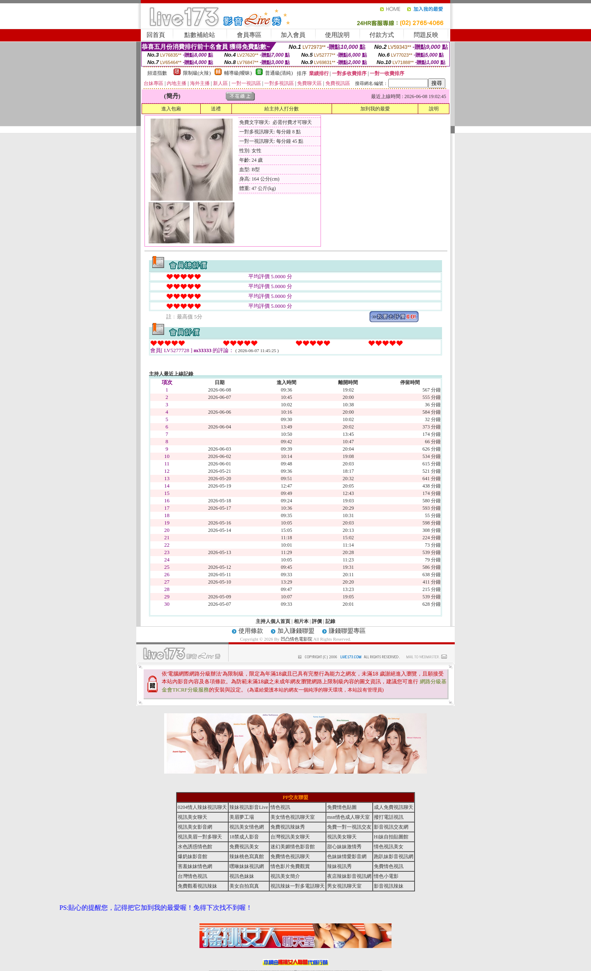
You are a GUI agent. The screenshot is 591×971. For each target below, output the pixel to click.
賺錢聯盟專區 (347, 630)
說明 (434, 109)
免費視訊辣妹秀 (287, 827)
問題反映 (426, 35)
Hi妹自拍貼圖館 (391, 837)
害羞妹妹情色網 (195, 866)
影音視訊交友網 (391, 827)
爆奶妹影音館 (192, 856)
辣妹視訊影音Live (248, 807)
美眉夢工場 (241, 817)
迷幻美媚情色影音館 (292, 847)
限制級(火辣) (197, 73)
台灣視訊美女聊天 (290, 837)
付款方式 (381, 35)
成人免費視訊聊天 (393, 807)
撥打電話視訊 (388, 817)
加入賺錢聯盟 (295, 630)
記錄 (330, 621)
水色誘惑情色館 (195, 847)
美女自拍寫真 (244, 886)
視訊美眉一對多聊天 (200, 837)
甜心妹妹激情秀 (344, 847)
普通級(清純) (279, 73)
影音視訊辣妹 (388, 886)
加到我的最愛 (375, 109)
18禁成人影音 (244, 837)
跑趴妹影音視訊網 (393, 856)
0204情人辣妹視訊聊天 (202, 807)
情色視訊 (280, 807)
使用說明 (337, 35)
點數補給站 (199, 35)
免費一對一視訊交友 (349, 827)
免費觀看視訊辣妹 (197, 886)
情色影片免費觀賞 (290, 866)
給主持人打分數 (281, 109)
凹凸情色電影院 (296, 639)
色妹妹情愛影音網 (347, 856)
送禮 (216, 109)
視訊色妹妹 (241, 876)
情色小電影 (386, 876)
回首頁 (156, 35)
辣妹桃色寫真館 (246, 856)
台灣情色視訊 (192, 876)
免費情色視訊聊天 (290, 856)
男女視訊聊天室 (344, 886)
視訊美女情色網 (246, 827)
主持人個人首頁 (273, 621)
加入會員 (293, 35)
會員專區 (249, 35)
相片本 (301, 621)
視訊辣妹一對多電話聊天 (297, 886)
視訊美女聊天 (192, 817)
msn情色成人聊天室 (348, 817)
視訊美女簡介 (285, 876)
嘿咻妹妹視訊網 (246, 866)
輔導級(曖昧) (238, 73)
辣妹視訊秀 (339, 866)
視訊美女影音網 (195, 827)
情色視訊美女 (388, 847)
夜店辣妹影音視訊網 (349, 876)
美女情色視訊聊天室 (292, 817)
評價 (317, 621)
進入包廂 (171, 109)
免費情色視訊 (388, 866)
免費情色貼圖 (342, 807)
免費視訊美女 (244, 847)
